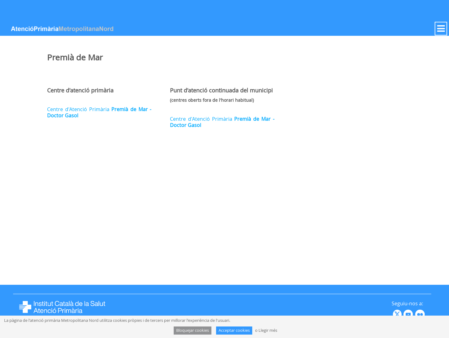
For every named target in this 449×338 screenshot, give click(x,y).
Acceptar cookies (234, 330)
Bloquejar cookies (192, 330)
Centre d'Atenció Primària (99, 112)
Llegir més (267, 330)
